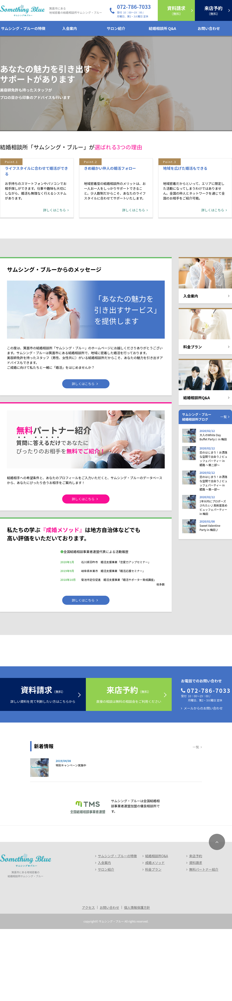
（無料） (176, 10)
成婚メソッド (155, 934)
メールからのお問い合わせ (203, 780)
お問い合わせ (209, 28)
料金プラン (153, 941)
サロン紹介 (116, 28)
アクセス (88, 979)
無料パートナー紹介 (203, 941)
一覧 (223, 458)
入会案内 (69, 28)
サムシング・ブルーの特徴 (23, 28)
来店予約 (195, 928)
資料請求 (195, 934)
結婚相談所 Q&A (162, 28)
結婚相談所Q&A (156, 928)
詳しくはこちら (54, 251)
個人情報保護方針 (137, 979)
